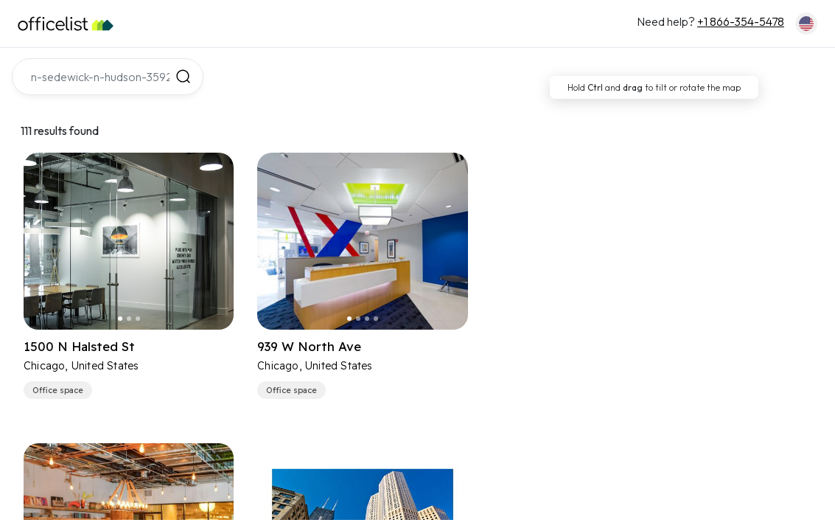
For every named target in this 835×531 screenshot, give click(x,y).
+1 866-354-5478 (740, 21)
